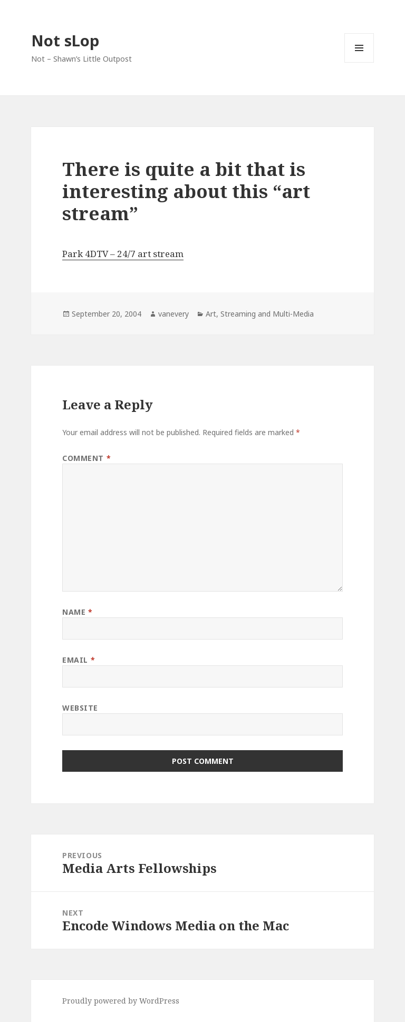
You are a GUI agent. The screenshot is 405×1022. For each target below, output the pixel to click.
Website (80, 708)
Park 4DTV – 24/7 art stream (123, 254)
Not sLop (65, 40)
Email (78, 660)
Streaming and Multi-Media (267, 314)
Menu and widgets (359, 62)
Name (77, 612)
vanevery (173, 314)
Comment (86, 458)
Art (211, 314)
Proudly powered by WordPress (120, 1001)
